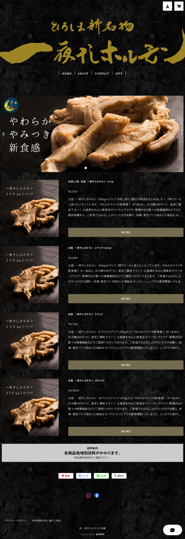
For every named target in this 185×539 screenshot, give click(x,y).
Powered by (92, 534)
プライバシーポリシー (15, 520)
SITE (119, 73)
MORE (125, 232)
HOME (67, 73)
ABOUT (83, 73)
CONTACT (102, 73)
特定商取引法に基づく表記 (46, 520)
